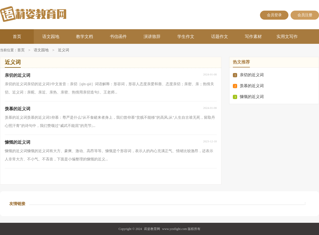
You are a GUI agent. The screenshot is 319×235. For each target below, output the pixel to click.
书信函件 (118, 36)
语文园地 (50, 36)
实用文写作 (287, 36)
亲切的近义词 (252, 75)
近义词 (63, 50)
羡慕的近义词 (252, 86)
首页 (17, 36)
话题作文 (219, 36)
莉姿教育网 (152, 229)
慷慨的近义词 (252, 97)
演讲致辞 (152, 36)
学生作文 (185, 36)
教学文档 (84, 36)
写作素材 (253, 36)
